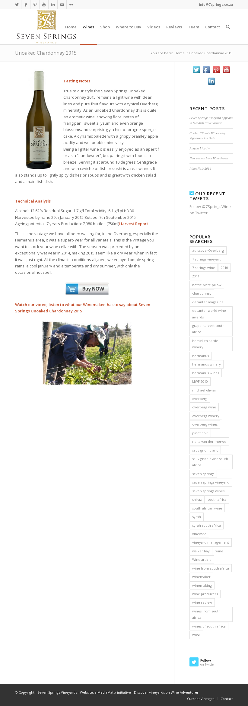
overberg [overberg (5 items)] (199, 398)
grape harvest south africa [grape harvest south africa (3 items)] (208, 328)
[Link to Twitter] (16, 4)
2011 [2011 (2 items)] (195, 276)
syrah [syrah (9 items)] (196, 516)
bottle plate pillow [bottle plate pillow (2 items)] (206, 285)
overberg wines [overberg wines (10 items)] (205, 424)
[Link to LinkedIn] (53, 4)
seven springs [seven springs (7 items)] (203, 473)
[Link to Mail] (62, 4)
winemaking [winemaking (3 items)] (202, 585)
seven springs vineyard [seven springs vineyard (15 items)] (210, 482)
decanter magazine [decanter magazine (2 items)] (208, 302)
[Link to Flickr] (71, 4)
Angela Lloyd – (199, 148)
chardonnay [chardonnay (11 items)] (201, 293)
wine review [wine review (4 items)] (202, 602)
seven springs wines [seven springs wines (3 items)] (208, 491)
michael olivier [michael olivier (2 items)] (204, 390)
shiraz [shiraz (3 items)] (197, 499)
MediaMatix (106, 692)
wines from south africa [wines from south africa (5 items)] (206, 614)
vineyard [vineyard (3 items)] (199, 534)
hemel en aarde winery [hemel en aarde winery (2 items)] (205, 343)
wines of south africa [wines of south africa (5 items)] (209, 626)
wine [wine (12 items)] (219, 551)
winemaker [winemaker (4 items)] (201, 576)
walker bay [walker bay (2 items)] (201, 551)
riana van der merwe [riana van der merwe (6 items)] (209, 441)
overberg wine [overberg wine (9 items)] (204, 407)
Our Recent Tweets (207, 196)
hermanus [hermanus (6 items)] (200, 355)
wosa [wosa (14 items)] (196, 634)
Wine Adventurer (185, 692)
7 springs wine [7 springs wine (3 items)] (203, 267)
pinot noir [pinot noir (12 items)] (200, 433)
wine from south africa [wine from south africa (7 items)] (210, 568)
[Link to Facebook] (25, 4)
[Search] (228, 26)
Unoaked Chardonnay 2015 (46, 53)
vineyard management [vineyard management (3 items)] (210, 542)
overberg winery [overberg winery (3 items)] (205, 416)
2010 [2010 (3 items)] (224, 267)
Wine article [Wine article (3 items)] (201, 559)
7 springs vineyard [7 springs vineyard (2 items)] (206, 259)
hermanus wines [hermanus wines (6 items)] (205, 373)
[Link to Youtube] (44, 4)
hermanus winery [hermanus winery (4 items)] (206, 364)
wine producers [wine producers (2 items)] (205, 594)
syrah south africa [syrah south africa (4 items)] (206, 525)
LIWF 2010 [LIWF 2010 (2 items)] (200, 381)
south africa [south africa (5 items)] (217, 499)
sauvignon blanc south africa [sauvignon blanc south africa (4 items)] (210, 461)
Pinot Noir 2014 (200, 168)
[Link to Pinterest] (34, 4)
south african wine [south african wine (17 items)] (207, 508)
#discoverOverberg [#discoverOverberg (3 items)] (208, 250)
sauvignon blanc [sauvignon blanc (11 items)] (205, 450)
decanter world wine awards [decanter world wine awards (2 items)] (209, 313)
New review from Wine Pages (208, 158)
